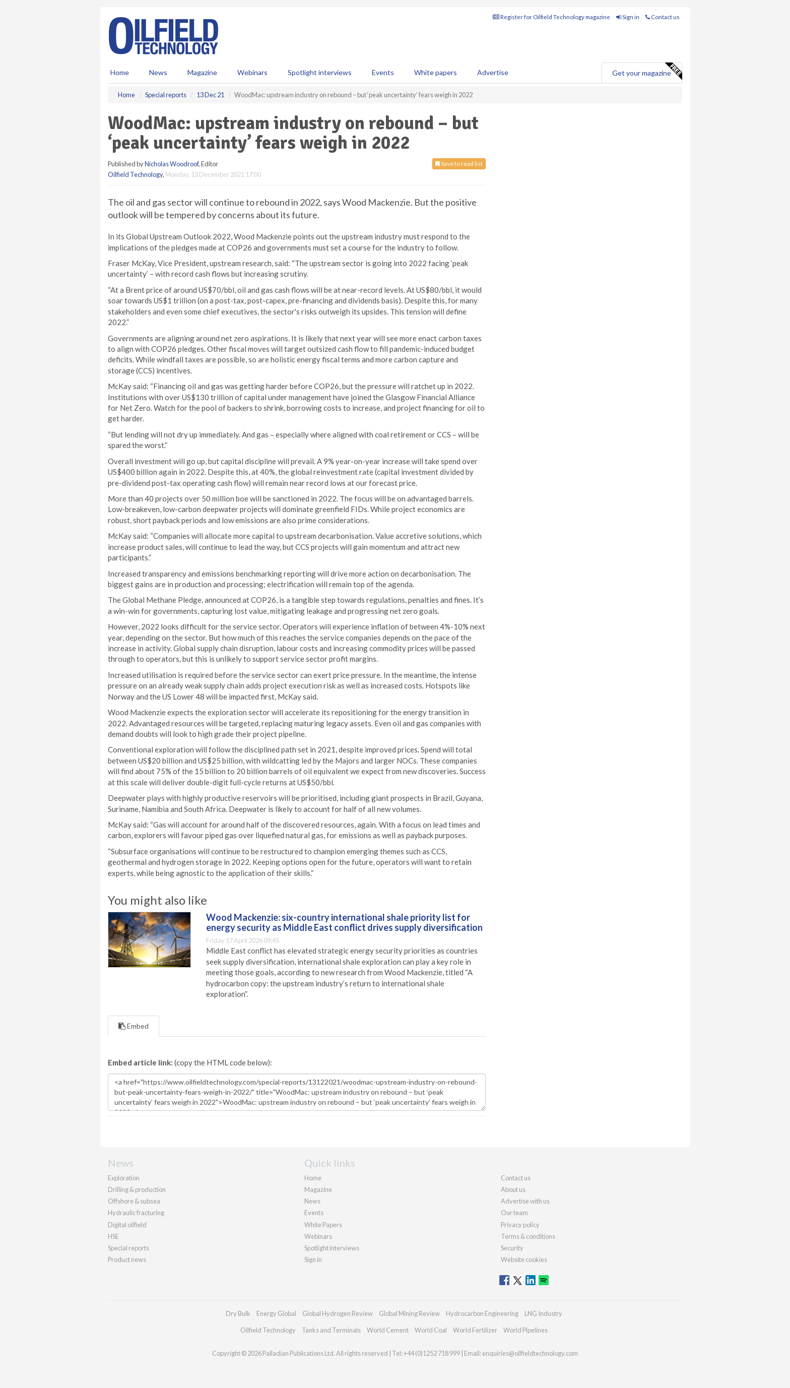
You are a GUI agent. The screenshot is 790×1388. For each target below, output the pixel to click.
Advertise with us (525, 1201)
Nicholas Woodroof (172, 164)
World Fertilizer (475, 1330)
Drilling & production (137, 1189)
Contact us (662, 17)
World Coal (431, 1330)
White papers (435, 72)
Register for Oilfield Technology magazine (551, 17)
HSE (113, 1236)
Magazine (202, 72)
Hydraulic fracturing (136, 1213)
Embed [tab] (133, 1026)
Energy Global (276, 1313)
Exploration (124, 1178)
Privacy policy (520, 1225)
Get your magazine (647, 71)
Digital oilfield (127, 1225)
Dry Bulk (238, 1313)
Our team (514, 1213)
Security (512, 1248)
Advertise (492, 72)
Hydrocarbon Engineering (482, 1313)
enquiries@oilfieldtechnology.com (530, 1353)
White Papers (323, 1225)
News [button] (158, 72)
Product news (127, 1259)
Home (119, 72)
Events (383, 72)
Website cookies (524, 1259)
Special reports (128, 1248)
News (312, 1201)
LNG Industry (543, 1313)
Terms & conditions (528, 1236)
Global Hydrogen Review (337, 1313)
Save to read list (459, 163)
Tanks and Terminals (331, 1330)
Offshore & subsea (134, 1201)
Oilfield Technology (135, 174)
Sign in (627, 17)
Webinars (252, 72)
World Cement (388, 1330)
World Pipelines (525, 1330)
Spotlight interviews (320, 72)
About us (513, 1189)
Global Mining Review (409, 1313)
